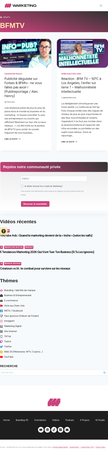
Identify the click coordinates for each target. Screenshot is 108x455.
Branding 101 (22, 420)
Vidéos (55, 420)
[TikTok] (54, 430)
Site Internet (10, 331)
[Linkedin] (47, 430)
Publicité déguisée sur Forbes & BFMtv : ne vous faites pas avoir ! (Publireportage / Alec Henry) (23, 87)
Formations (40, 420)
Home (6, 420)
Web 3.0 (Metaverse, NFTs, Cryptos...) (23, 352)
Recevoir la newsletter (35, 204)
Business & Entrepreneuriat (17, 295)
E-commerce (11, 300)
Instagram (9, 321)
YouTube (8, 357)
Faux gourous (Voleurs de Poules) (21, 316)
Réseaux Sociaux (13, 263)
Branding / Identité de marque (19, 290)
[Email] (67, 430)
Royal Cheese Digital (60, 447)
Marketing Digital (14, 247)
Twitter (8, 346)
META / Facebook (13, 311)
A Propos (84, 420)
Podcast (69, 420)
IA (1, 247)
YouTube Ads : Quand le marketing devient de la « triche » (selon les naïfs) (46, 235)
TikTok (7, 336)
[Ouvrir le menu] (101, 5)
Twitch (7, 341)
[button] (3, 231)
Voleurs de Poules (13, 74)
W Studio (100, 420)
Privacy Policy (100, 447)
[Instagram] (60, 430)
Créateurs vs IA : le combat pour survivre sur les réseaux (35, 268)
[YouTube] (41, 430)
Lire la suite (12, 139)
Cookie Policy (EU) (87, 447)
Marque (29, 247)
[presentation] (25, 53)
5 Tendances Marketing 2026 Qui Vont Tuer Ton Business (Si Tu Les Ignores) (47, 252)
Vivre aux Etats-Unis (71, 74)
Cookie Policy (74, 447)
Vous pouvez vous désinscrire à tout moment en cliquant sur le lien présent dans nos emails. (52, 193)
